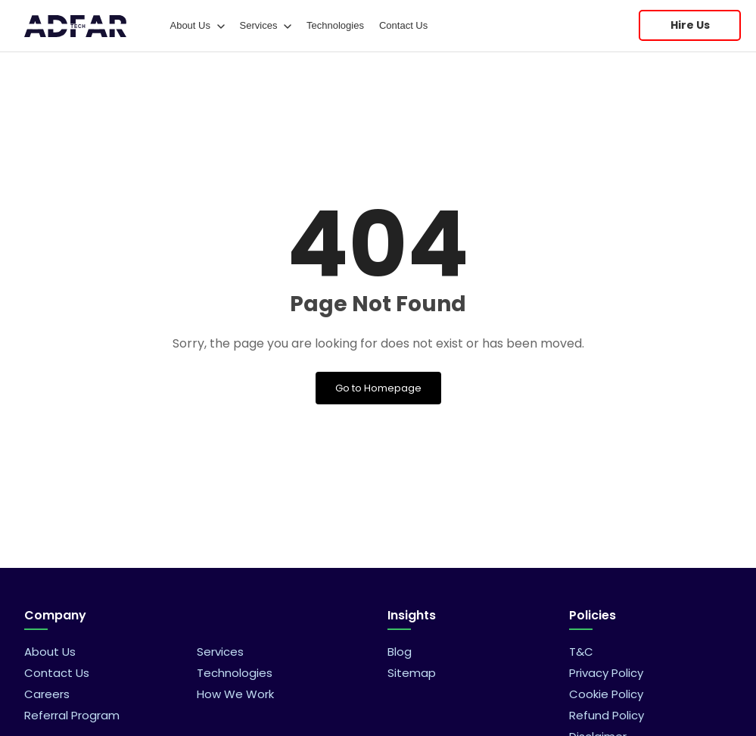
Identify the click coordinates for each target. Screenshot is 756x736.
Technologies (335, 25)
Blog (399, 652)
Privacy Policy (606, 673)
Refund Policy (606, 715)
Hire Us (690, 25)
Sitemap (411, 673)
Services (265, 25)
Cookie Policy (606, 694)
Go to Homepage (378, 388)
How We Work (235, 694)
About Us (197, 25)
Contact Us (403, 25)
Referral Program (72, 715)
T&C (581, 652)
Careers (47, 694)
